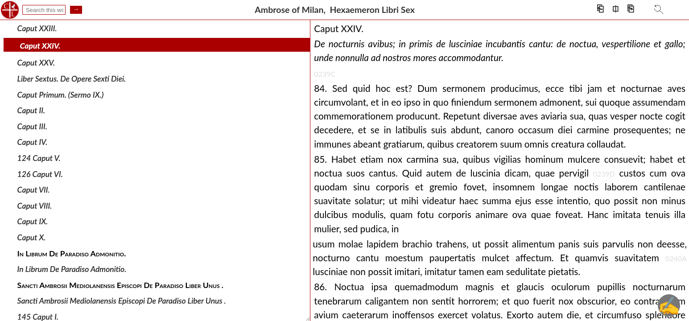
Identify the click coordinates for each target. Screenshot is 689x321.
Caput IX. (32, 221)
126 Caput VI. (40, 173)
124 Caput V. (39, 158)
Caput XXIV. (40, 45)
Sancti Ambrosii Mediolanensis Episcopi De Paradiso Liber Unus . (121, 300)
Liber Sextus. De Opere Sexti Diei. (71, 78)
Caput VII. (33, 189)
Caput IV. (32, 142)
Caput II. (31, 110)
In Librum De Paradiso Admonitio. (72, 269)
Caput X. (31, 237)
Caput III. (32, 126)
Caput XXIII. (37, 28)
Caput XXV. (36, 62)
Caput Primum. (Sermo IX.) (60, 94)
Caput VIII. (34, 205)
